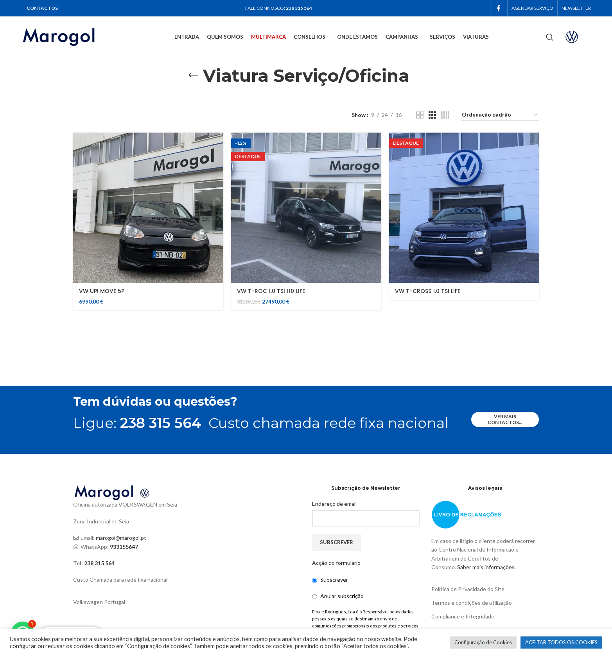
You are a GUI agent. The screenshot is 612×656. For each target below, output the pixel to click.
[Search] (550, 37)
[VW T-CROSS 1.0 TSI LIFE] (464, 208)
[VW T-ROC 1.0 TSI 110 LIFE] (306, 208)
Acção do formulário (336, 562)
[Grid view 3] (432, 115)
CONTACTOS (42, 8)
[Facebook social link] (498, 8)
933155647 (124, 546)
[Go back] (193, 75)
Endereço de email (334, 503)
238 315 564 (299, 8)
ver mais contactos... (505, 419)
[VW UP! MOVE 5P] (148, 208)
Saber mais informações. (486, 567)
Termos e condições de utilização (471, 602)
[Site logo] (69, 36)
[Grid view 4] (445, 115)
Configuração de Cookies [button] (483, 642)
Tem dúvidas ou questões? (155, 401)
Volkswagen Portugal (99, 601)
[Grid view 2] (420, 115)
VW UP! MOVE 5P (101, 291)
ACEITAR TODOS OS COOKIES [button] (561, 642)
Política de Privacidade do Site (467, 589)
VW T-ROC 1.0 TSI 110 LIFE (271, 291)
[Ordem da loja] (500, 115)
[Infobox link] (578, 37)
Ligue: (137, 422)
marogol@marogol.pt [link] (121, 537)
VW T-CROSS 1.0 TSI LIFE (427, 291)
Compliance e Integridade (462, 616)
